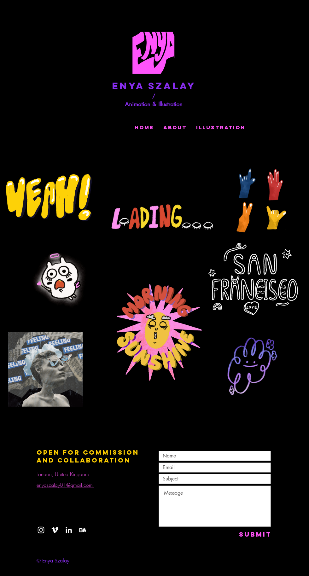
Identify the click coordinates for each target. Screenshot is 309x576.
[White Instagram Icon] (41, 530)
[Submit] (255, 534)
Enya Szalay (154, 86)
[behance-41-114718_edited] (82, 530)
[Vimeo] (54, 530)
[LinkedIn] (68, 530)
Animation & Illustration (154, 104)
